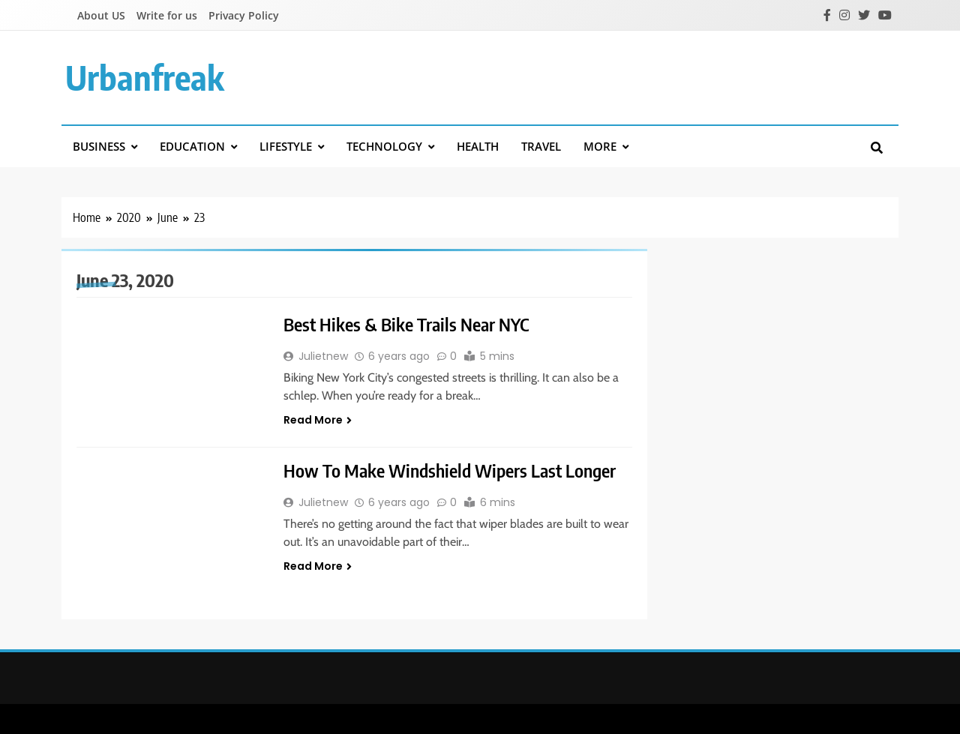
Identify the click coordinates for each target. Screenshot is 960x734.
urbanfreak (144, 77)
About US (101, 15)
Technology (384, 146)
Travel (541, 146)
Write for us (166, 15)
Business (99, 146)
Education (192, 146)
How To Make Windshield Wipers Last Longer (450, 470)
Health (478, 146)
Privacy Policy (243, 15)
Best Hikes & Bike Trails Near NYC (406, 324)
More (600, 146)
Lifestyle (286, 146)
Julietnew (323, 356)
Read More (318, 419)
